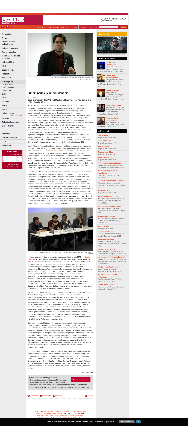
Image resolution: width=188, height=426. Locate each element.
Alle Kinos (83, 27)
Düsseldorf (71, 416)
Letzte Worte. (8, 85)
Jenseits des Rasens (106, 232)
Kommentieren (47, 395)
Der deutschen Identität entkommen (107, 276)
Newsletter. (6, 34)
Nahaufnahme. (9, 88)
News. (4, 38)
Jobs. (4, 141)
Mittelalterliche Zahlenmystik (112, 119)
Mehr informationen (126, 422)
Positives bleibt (104, 191)
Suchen (123, 27)
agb (75, 411)
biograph (39, 413)
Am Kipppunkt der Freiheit (108, 196)
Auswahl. (6, 118)
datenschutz (68, 411)
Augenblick (6, 78)
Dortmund (63, 416)
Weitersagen (34, 395)
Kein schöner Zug (105, 135)
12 (7, 160)
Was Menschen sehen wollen (109, 206)
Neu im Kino (65, 27)
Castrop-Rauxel (53, 416)
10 (21, 157)
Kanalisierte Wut (112, 90)
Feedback (58, 395)
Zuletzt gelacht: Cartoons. (13, 122)
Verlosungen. (7, 134)
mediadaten (81, 411)
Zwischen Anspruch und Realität (111, 181)
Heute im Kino (40, 27)
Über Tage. (7, 90)
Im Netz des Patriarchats (111, 64)
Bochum (40, 416)
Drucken (90, 395)
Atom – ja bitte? (104, 226)
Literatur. (5, 102)
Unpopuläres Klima (105, 152)
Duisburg (79, 416)
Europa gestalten (9, 52)
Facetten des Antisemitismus (109, 163)
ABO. (4, 66)
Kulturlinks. (6, 145)
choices (46, 413)
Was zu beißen (103, 146)
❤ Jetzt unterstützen (80, 380)
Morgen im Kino (53, 27)
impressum (59, 411)
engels (52, 413)
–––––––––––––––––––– (12, 130)
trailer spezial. (8, 81)
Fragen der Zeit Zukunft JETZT (14, 43)
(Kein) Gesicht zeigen (106, 157)
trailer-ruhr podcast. (10, 48)
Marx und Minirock (113, 105)
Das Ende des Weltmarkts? (109, 267)
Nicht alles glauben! (106, 239)
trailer (60, 413)
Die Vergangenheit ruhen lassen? (111, 257)
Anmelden (93, 27)
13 (9, 160)
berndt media (49, 411)
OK (138, 422)
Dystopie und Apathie (106, 216)
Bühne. (5, 94)
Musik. (5, 105)
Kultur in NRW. (8, 113)
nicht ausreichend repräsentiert (51, 151)
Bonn (46, 416)
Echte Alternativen (105, 141)
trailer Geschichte (9, 138)
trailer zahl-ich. (8, 62)
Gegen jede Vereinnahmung (112, 76)
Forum (75, 27)
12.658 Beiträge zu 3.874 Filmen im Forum (12, 165)
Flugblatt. (6, 74)
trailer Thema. (8, 70)
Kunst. (4, 109)
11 (4, 160)
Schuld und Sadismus (107, 285)
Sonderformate (8, 126)
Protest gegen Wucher (107, 249)
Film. (4, 98)
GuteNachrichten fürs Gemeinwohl (11, 57)
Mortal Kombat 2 (103, 52)
